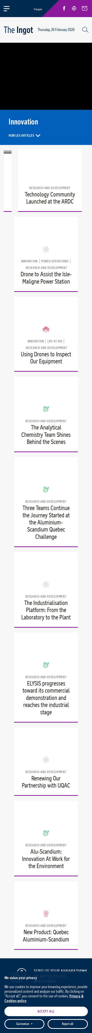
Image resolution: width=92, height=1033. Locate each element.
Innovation (29, 261)
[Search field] (84, 29)
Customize (24, 904)
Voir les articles (21, 135)
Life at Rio (54, 341)
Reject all (67, 905)
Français (38, 9)
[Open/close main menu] (9, 8)
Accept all (46, 892)
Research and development (50, 188)
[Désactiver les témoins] (82, 1010)
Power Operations (54, 261)
